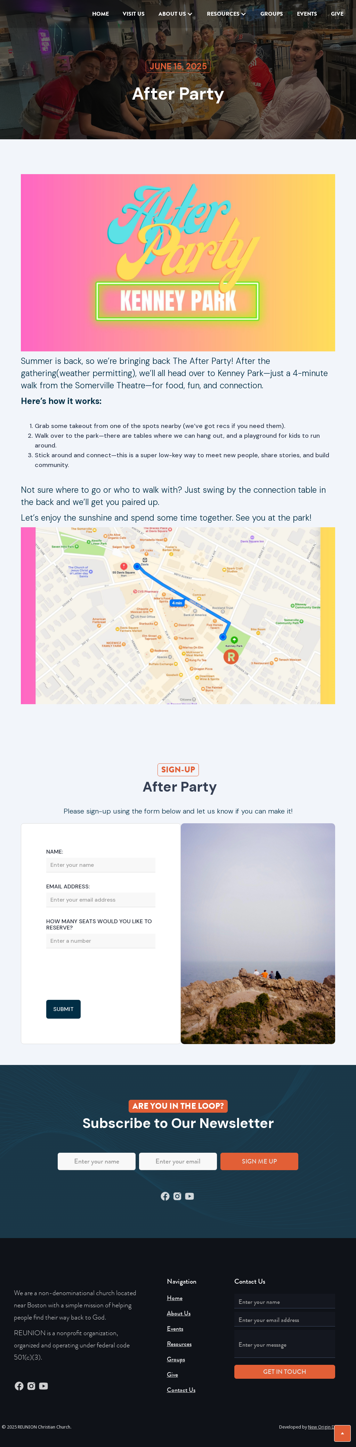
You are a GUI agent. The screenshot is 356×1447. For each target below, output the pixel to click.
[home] (26, 13)
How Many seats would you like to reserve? (99, 924)
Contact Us (181, 1390)
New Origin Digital (326, 1427)
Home (100, 14)
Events (175, 1328)
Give (172, 1374)
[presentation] (99, 974)
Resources (179, 1344)
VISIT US (134, 14)
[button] (176, 14)
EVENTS (307, 14)
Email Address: (68, 887)
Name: (54, 852)
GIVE (337, 14)
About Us (179, 1313)
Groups (271, 14)
